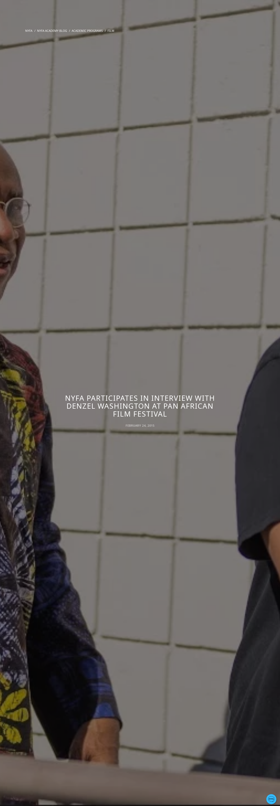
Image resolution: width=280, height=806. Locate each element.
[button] (271, 799)
